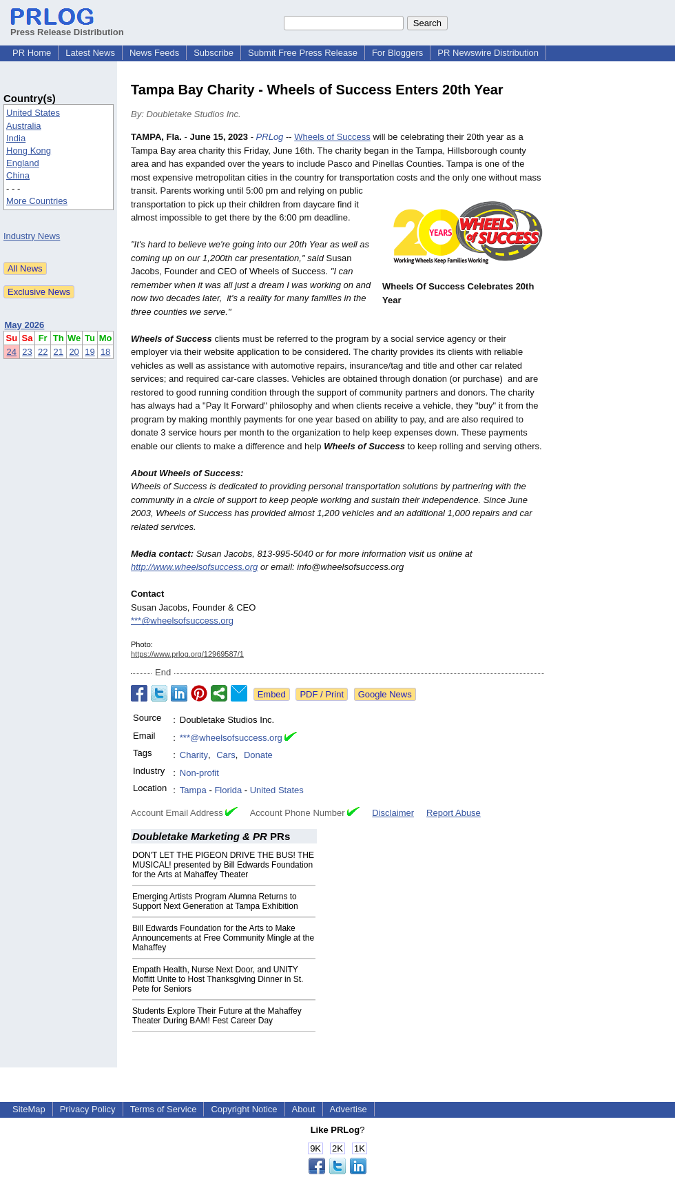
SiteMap (28, 1109)
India (15, 138)
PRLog (270, 137)
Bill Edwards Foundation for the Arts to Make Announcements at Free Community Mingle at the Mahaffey (223, 937)
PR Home (31, 53)
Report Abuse (453, 813)
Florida (228, 790)
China (18, 175)
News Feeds (154, 53)
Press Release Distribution (67, 27)
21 (58, 352)
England (22, 163)
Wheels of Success (332, 137)
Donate (258, 755)
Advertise (348, 1109)
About (303, 1109)
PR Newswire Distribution (488, 53)
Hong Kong (28, 150)
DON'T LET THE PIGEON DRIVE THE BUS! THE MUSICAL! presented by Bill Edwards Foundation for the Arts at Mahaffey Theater (223, 864)
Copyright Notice (244, 1109)
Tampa (193, 790)
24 (12, 352)
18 (105, 352)
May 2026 (25, 325)
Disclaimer (393, 813)
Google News (385, 694)
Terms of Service (163, 1109)
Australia (23, 126)
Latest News (90, 53)
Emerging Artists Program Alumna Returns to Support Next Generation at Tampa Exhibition (215, 901)
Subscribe (213, 53)
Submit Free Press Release (302, 53)
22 (43, 352)
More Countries (37, 201)
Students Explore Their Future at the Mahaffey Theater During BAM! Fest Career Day (217, 1015)
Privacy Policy (88, 1109)
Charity (194, 755)
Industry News (31, 236)
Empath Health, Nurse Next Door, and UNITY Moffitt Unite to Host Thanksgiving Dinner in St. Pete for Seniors (217, 979)
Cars (225, 755)
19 (89, 352)
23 (27, 352)
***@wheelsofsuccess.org (182, 620)
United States (33, 113)
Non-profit (199, 773)
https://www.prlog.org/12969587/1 (187, 654)
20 (74, 352)
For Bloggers (397, 53)
